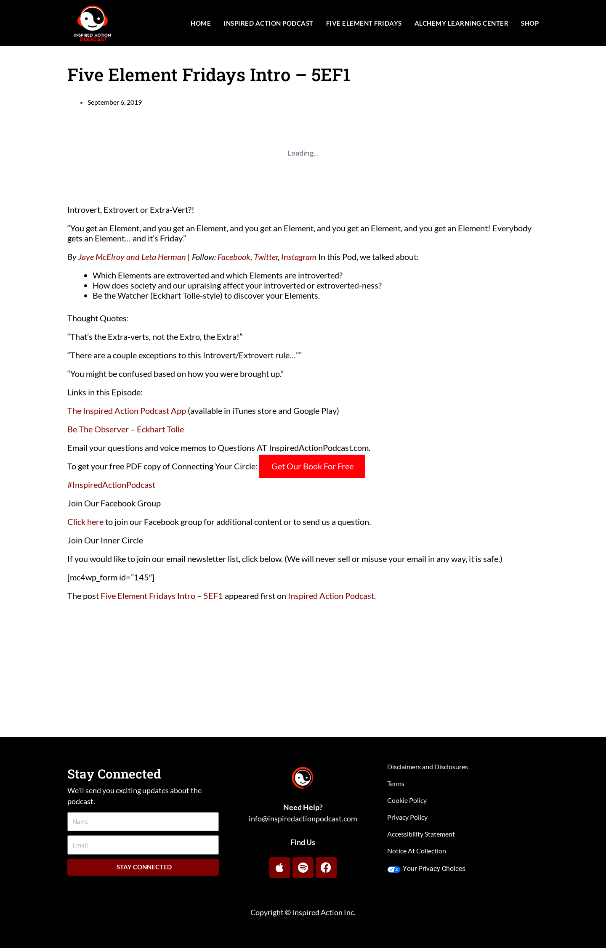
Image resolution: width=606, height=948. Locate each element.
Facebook (234, 257)
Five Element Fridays (364, 23)
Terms (395, 783)
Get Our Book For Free (312, 466)
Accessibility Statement (421, 834)
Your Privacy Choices (426, 869)
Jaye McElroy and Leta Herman (132, 257)
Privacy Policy (407, 817)
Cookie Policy (407, 800)
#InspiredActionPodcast (111, 484)
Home (201, 23)
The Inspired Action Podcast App (126, 410)
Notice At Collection (416, 851)
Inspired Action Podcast (268, 23)
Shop (530, 23)
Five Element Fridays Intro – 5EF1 (162, 596)
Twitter (266, 257)
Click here (85, 521)
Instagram (298, 257)
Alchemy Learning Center (462, 23)
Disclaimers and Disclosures (427, 767)
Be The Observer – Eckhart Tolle (125, 429)
